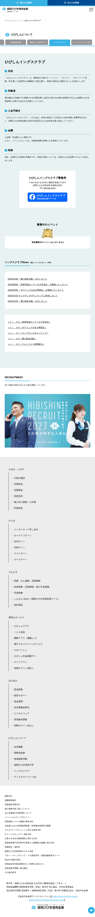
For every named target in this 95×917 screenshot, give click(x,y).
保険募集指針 (10, 800)
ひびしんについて (16, 20)
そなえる (13, 572)
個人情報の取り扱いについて (17, 809)
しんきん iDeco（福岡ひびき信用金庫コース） (37, 599)
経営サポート (20, 695)
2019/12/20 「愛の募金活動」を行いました (27, 301)
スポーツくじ (20, 650)
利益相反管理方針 (12, 804)
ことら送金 (19, 632)
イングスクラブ (60, 42)
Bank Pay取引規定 (13, 860)
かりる (12, 520)
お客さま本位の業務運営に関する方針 (21, 838)
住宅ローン (19, 541)
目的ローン (19, 547)
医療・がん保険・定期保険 (27, 581)
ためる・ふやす (16, 469)
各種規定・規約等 (12, 847)
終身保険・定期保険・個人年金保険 (31, 587)
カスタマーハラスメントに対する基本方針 (23, 830)
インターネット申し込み (26, 529)
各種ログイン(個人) (23, 668)
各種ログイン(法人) (23, 725)
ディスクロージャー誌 (81, 42)
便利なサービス (16, 617)
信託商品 (18, 605)
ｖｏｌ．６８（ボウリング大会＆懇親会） (27, 327)
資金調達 (18, 689)
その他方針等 (10, 872)
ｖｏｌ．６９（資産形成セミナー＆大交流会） (29, 322)
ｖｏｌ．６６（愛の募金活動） (22, 338)
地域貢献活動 (15, 42)
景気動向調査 (20, 719)
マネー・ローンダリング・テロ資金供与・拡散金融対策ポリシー (32, 855)
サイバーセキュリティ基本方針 (18, 834)
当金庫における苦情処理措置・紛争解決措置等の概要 (28, 826)
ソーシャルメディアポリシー (17, 817)
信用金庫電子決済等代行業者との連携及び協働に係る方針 (29, 843)
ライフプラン (20, 662)
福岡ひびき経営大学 (38, 42)
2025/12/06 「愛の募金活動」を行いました (27, 279)
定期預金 (18, 484)
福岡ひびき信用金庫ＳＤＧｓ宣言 (19, 851)
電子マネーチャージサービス (28, 644)
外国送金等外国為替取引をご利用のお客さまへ (25, 864)
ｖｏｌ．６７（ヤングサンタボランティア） (28, 333)
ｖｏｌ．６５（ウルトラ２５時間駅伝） (26, 344)
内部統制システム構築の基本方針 (19, 821)
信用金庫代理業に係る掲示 (16, 868)
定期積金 (18, 490)
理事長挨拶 (19, 753)
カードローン (20, 559)
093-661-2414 (49, 188)
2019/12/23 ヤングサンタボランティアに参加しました (33, 295)
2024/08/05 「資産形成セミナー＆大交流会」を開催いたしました (38, 284)
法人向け (13, 680)
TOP (6, 20)
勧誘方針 (8, 796)
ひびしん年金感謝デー (25, 656)
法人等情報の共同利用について (18, 813)
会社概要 (18, 747)
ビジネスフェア (21, 713)
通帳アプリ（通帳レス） (26, 638)
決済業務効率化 (21, 707)
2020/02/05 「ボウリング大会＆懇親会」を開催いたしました (36, 290)
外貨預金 (18, 508)
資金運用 (18, 701)
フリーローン (20, 553)
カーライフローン (23, 535)
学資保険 (18, 593)
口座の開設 (19, 478)
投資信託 (18, 496)
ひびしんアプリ (21, 626)
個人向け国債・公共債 (25, 502)
